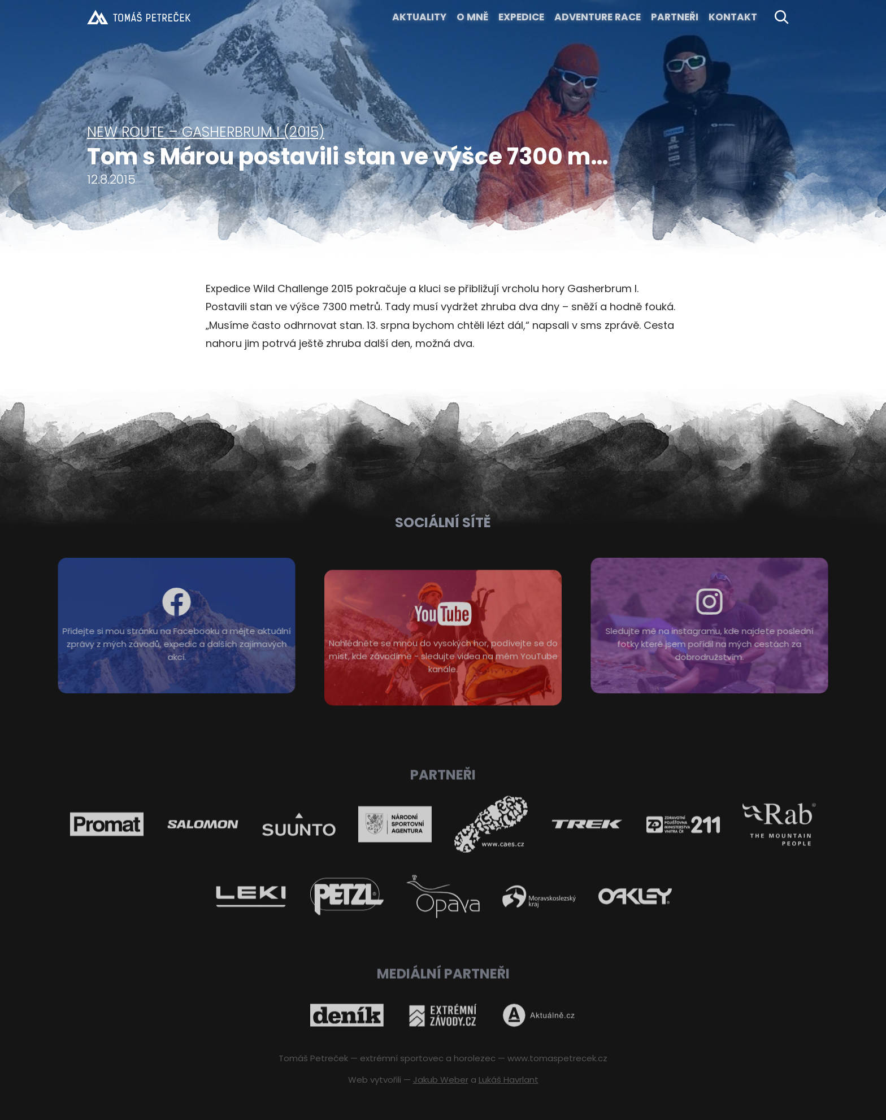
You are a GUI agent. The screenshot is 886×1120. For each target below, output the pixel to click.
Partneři (674, 17)
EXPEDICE (521, 17)
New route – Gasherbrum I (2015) (205, 132)
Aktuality (419, 17)
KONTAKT (733, 17)
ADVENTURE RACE (597, 17)
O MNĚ (472, 17)
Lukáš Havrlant (508, 1080)
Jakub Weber (440, 1080)
